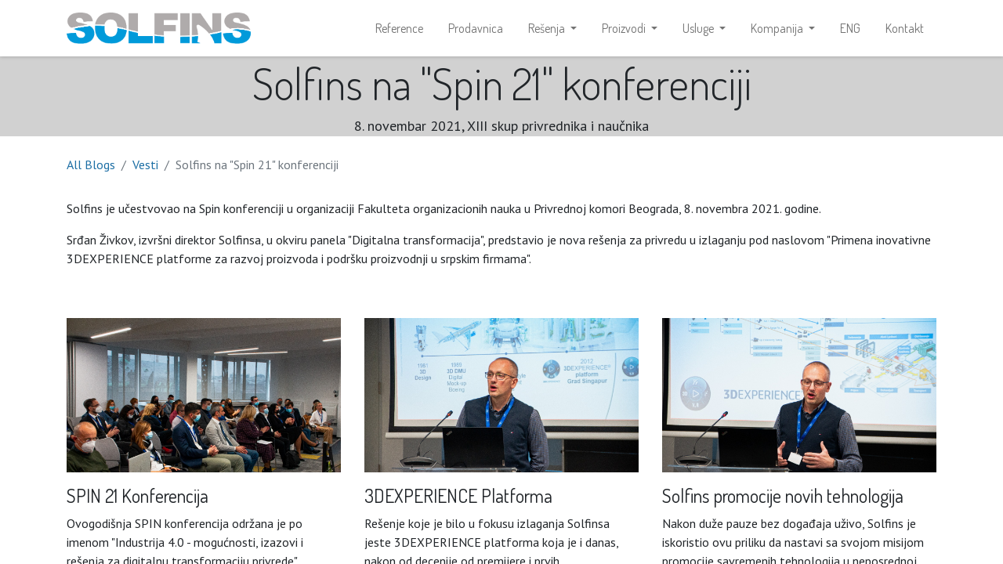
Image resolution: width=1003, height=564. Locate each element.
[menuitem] (399, 28)
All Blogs (91, 164)
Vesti (145, 164)
